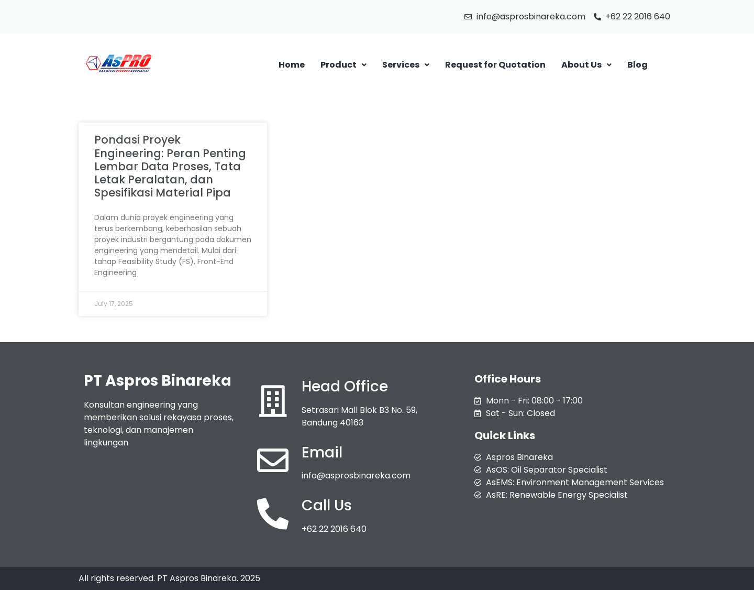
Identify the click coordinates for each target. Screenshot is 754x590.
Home (292, 65)
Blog (637, 65)
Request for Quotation (495, 65)
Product (343, 65)
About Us (586, 65)
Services (405, 65)
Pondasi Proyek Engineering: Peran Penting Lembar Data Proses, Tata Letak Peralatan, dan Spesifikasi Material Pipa (170, 166)
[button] (343, 65)
